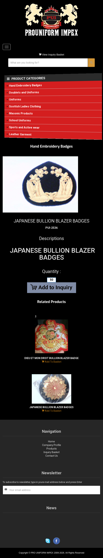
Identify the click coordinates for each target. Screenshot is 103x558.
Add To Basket (51, 361)
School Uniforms (20, 120)
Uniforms (15, 99)
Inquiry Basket (52, 452)
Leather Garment (20, 134)
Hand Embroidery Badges (26, 85)
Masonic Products (21, 113)
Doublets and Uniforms (24, 92)
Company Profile (51, 445)
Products (51, 448)
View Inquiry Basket (51, 54)
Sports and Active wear (25, 127)
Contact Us (51, 455)
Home (51, 441)
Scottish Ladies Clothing (25, 106)
